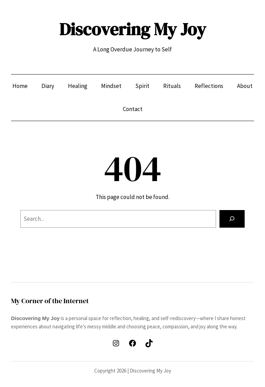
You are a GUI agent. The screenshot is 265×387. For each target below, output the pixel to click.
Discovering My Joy (132, 29)
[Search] (232, 219)
